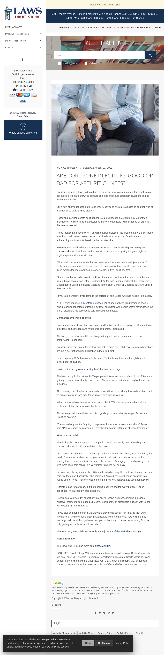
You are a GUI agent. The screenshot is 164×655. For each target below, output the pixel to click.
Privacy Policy (23, 116)
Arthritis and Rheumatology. (126, 531)
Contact (10, 47)
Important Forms (16, 40)
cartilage (96, 277)
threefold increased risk (95, 303)
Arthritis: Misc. (86, 633)
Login (158, 28)
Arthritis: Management (64, 633)
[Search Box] (99, 55)
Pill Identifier (89, 28)
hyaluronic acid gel (85, 369)
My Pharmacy (13, 27)
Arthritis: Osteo (105, 633)
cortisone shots (65, 251)
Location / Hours (125, 28)
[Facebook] (22, 59)
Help (76, 28)
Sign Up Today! (144, 28)
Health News (67, 63)
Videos (91, 63)
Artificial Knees (124, 633)
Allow (88, 643)
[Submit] (150, 55)
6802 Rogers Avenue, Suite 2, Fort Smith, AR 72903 (81, 13)
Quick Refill (106, 28)
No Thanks (104, 643)
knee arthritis (87, 210)
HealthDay (74, 598)
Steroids (140, 633)
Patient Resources (17, 34)
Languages (65, 28)
